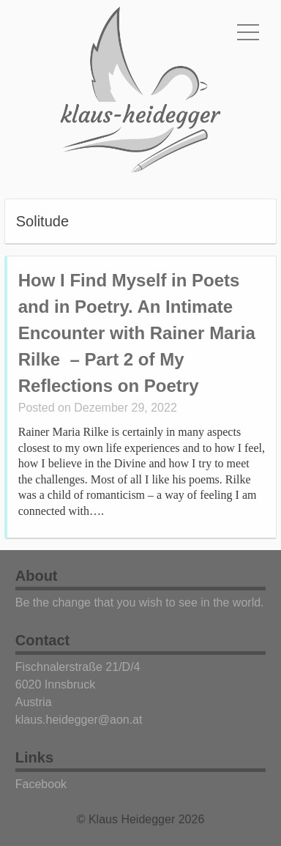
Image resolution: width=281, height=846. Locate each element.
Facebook (41, 784)
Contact (42, 640)
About (36, 576)
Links (34, 757)
